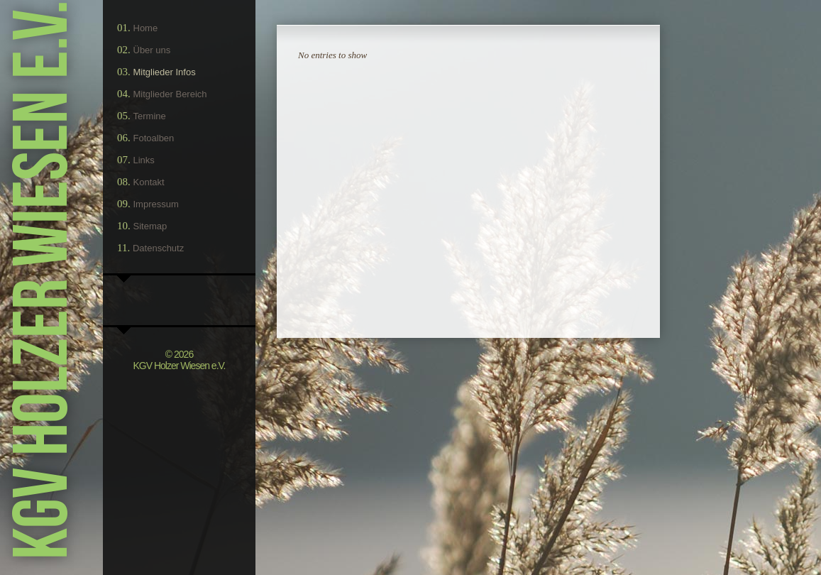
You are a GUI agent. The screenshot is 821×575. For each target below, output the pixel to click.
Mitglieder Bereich (170, 94)
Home (145, 28)
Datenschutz (158, 248)
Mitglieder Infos (164, 72)
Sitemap (150, 226)
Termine (149, 116)
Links (144, 160)
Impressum (156, 204)
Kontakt (149, 182)
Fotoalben (154, 138)
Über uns (152, 50)
